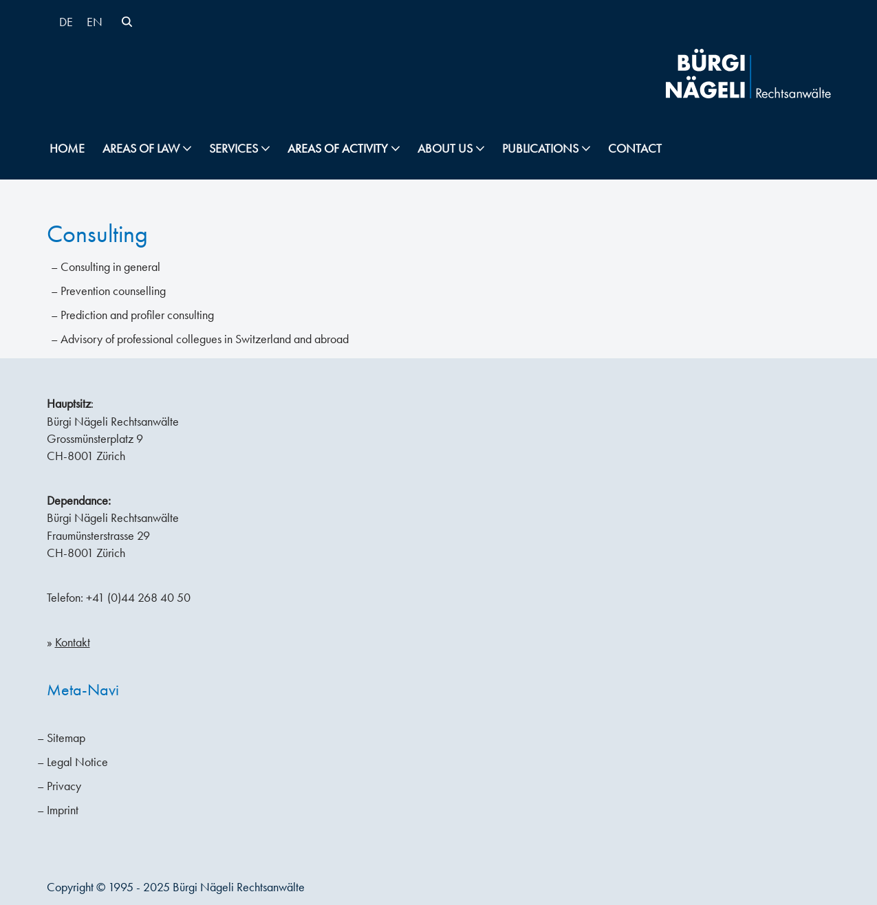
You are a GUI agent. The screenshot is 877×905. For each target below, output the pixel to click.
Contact (635, 148)
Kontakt (72, 642)
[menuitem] (66, 21)
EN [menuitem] (94, 22)
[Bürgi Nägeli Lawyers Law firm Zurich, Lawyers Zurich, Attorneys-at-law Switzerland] (748, 73)
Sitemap (66, 737)
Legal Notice (77, 762)
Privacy (64, 786)
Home (67, 148)
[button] (187, 148)
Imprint (62, 810)
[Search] (127, 22)
